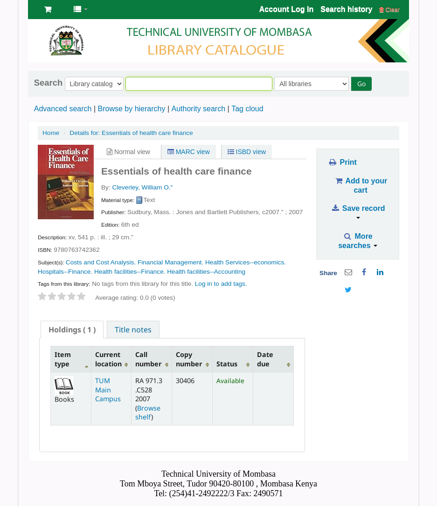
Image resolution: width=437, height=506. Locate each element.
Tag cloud (247, 109)
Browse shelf (147, 412)
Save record (358, 211)
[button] (47, 9)
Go (361, 83)
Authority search (198, 109)
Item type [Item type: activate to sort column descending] (63, 359)
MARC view (188, 151)
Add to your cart (360, 185)
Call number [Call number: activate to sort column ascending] (148, 359)
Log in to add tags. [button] (221, 283)
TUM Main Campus (108, 389)
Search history (346, 9)
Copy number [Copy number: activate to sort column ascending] (189, 359)
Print (342, 162)
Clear (389, 9)
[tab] (72, 329)
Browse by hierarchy (131, 109)
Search (48, 83)
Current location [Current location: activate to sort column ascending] (108, 359)
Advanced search (63, 109)
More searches (357, 241)
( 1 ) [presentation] (72, 329)
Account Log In (286, 9)
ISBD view (247, 151)
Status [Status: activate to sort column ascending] (226, 363)
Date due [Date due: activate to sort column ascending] (265, 359)
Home (50, 132)
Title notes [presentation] (133, 329)
